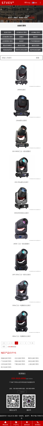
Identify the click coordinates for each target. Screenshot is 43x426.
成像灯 (21, 37)
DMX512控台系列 (21, 50)
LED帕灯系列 (35, 32)
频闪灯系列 (35, 45)
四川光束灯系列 (6, 367)
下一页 (31, 343)
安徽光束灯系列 (6, 358)
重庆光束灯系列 (33, 358)
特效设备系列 (7, 50)
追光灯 (21, 41)
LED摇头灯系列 (21, 32)
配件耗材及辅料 (35, 50)
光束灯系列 (7, 32)
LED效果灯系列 (7, 37)
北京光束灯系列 (20, 358)
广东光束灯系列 (6, 361)
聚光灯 (35, 37)
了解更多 (22, 392)
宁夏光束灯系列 (20, 364)
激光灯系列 (21, 45)
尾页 (4, 346)
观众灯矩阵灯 (7, 45)
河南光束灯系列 (20, 361)
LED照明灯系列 (7, 41)
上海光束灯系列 (33, 364)
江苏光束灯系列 (6, 364)
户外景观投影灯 (35, 41)
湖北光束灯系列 (33, 361)
